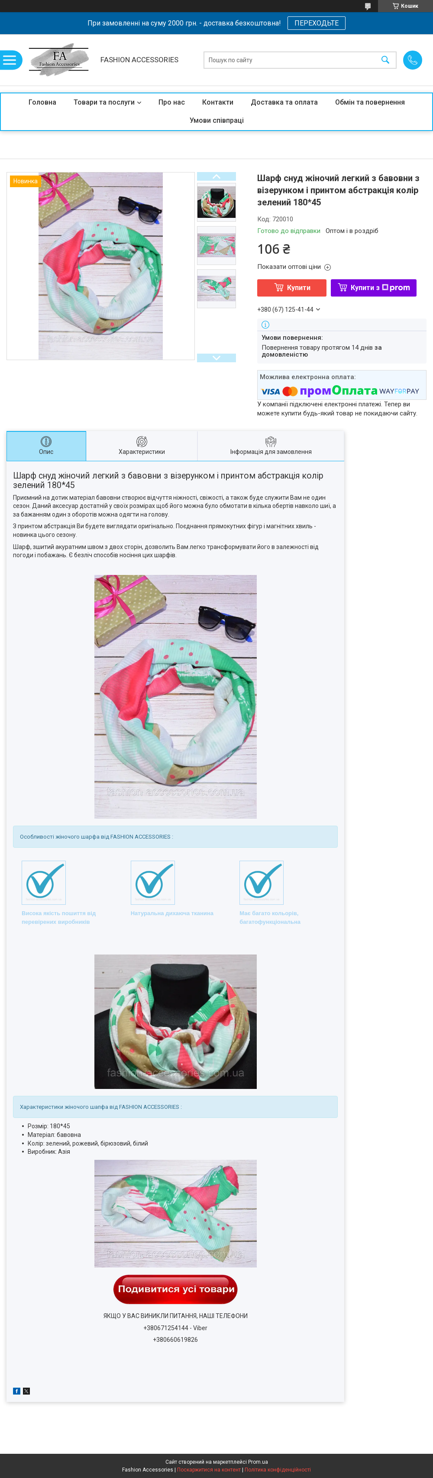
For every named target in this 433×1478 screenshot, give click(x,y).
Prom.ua (258, 1462)
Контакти (217, 102)
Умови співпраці (217, 120)
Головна (42, 102)
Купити (298, 288)
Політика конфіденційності (278, 1470)
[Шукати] (385, 60)
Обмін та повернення (370, 102)
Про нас (171, 102)
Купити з (380, 288)
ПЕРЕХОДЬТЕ (316, 23)
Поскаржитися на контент (209, 1470)
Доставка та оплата (284, 102)
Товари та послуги (104, 102)
